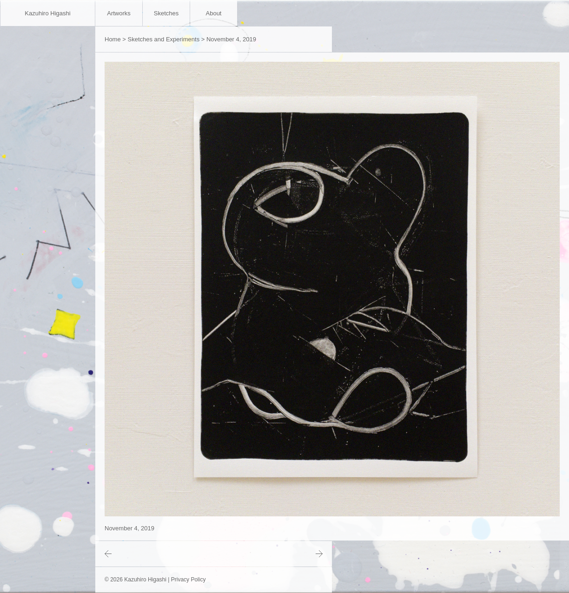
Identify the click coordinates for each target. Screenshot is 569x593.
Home (113, 39)
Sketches (166, 13)
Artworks (119, 13)
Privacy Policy (188, 579)
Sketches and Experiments (164, 39)
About (214, 13)
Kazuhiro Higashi (47, 13)
